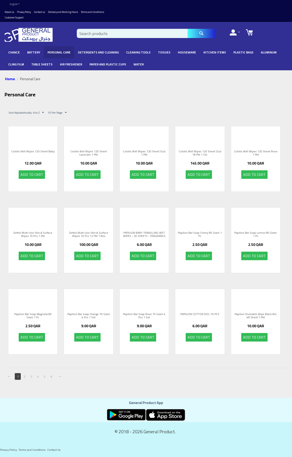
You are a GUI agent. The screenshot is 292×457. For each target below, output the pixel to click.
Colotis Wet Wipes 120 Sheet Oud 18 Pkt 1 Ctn (200, 153)
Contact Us (54, 449)
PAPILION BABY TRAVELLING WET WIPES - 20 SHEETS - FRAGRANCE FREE (144, 234)
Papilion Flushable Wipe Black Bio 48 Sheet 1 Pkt (256, 316)
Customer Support (14, 17)
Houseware (187, 52)
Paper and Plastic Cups (107, 64)
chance (14, 52)
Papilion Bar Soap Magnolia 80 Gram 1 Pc (33, 316)
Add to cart (32, 174)
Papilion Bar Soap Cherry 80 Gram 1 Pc (200, 234)
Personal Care (59, 52)
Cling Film (16, 64)
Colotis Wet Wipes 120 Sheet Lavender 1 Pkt (88, 153)
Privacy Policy (24, 12)
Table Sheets (42, 64)
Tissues (164, 52)
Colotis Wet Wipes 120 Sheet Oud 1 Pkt (144, 153)
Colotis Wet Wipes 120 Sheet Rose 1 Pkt (255, 153)
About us (9, 12)
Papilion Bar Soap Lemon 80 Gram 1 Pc (255, 234)
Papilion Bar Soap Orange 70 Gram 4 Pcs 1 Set (88, 316)
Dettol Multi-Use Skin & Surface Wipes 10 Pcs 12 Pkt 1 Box (88, 234)
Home (10, 78)
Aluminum (269, 52)
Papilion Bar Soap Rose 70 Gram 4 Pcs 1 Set (144, 316)
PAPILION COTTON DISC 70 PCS (199, 315)
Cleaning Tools (138, 52)
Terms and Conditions (92, 12)
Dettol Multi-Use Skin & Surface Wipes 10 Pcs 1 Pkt (32, 234)
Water (139, 64)
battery (33, 52)
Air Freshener (71, 64)
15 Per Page (57, 112)
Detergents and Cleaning (98, 52)
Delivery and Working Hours (63, 12)
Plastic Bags (243, 52)
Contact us (39, 12)
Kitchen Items (214, 52)
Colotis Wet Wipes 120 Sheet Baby (33, 152)
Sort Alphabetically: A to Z (26, 112)
